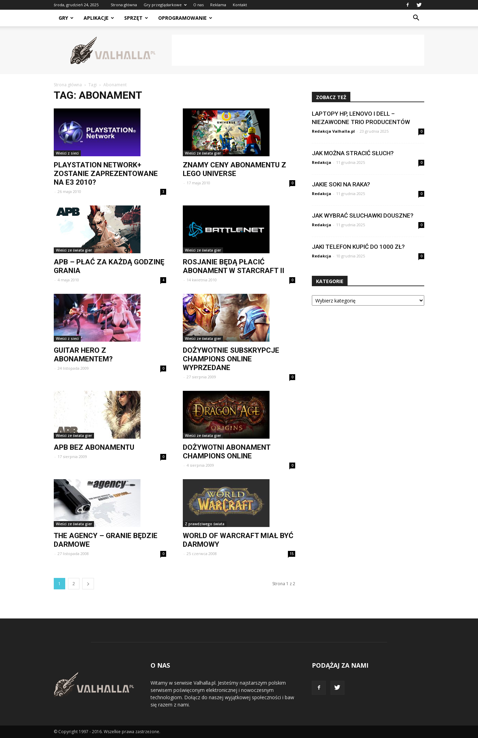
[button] (416, 18)
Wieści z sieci (67, 153)
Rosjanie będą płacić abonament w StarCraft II (233, 266)
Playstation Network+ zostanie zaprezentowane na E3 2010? (106, 173)
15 (292, 553)
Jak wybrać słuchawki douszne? (362, 215)
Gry (66, 18)
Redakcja (321, 162)
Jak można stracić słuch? (353, 153)
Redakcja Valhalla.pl (333, 131)
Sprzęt (136, 18)
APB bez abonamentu (94, 447)
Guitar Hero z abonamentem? (83, 354)
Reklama (218, 4)
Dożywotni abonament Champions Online (226, 451)
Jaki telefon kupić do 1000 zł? (358, 246)
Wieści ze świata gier (203, 153)
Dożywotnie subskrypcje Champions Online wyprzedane (231, 359)
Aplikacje (99, 18)
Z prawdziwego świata (204, 523)
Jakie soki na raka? (341, 184)
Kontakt (240, 4)
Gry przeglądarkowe (165, 4)
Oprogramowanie (185, 18)
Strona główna (124, 4)
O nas (198, 4)
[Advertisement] (298, 50)
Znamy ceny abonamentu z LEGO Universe (234, 169)
